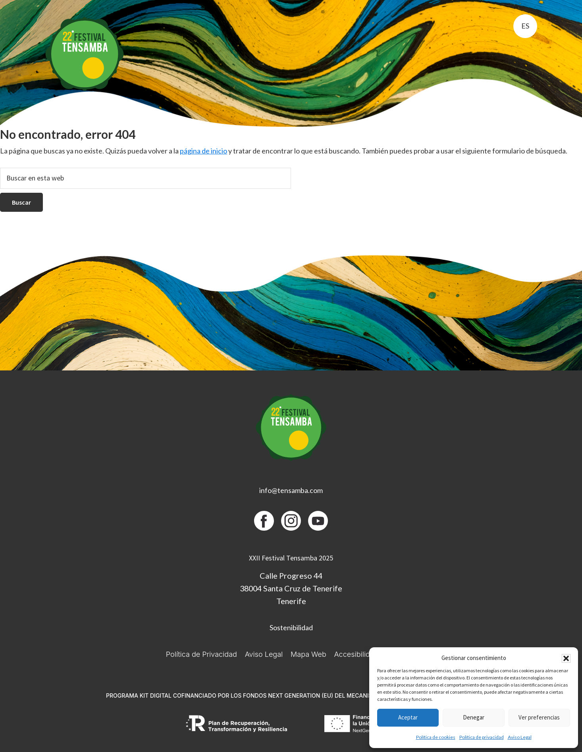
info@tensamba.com (291, 490)
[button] (566, 658)
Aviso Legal (520, 737)
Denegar (473, 717)
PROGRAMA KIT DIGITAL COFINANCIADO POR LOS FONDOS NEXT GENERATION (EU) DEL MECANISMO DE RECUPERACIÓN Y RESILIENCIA (291, 695)
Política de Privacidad (201, 654)
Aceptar (408, 717)
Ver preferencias (539, 717)
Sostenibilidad (291, 627)
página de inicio (203, 150)
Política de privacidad (481, 737)
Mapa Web (308, 654)
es (525, 25)
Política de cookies (435, 737)
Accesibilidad (356, 654)
